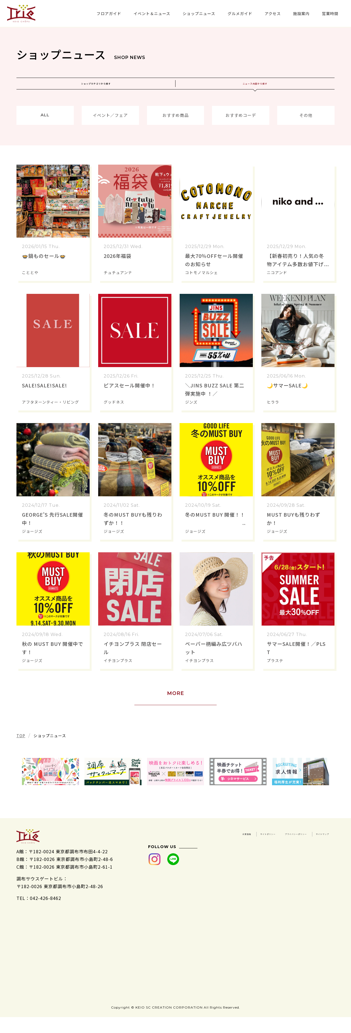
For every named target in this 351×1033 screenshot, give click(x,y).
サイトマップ (315, 853)
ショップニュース (199, 13)
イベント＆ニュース (152, 13)
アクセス (273, 13)
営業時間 (330, 13)
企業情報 (274, 845)
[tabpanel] (50, 784)
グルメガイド (240, 13)
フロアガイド (109, 13)
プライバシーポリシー (265, 853)
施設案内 (301, 13)
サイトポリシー (312, 845)
